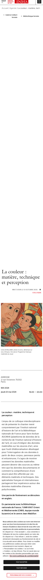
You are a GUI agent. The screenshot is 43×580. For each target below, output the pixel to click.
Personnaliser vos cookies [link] (21, 575)
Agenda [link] (13, 4)
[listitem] (10, 16)
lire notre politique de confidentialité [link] (24, 556)
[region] (21, 4)
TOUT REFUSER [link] (21, 568)
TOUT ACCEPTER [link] (21, 562)
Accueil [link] (5, 4)
